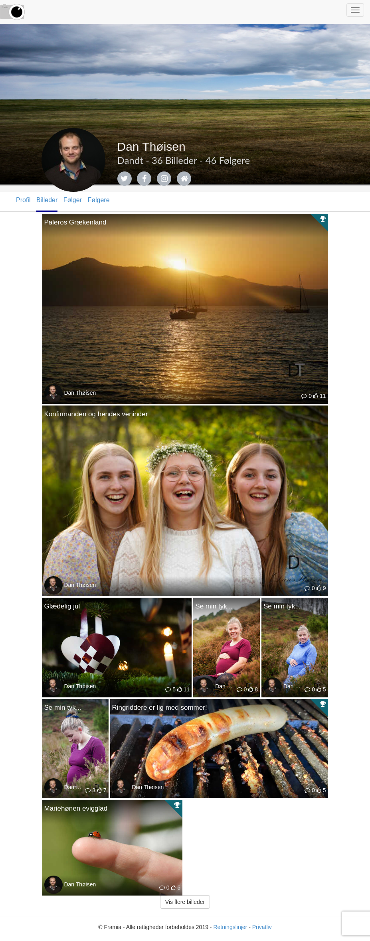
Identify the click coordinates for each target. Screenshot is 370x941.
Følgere (98, 200)
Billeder (46, 200)
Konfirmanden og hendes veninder (96, 414)
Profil (23, 200)
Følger (72, 200)
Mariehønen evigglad (76, 808)
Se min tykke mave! (224, 606)
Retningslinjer (230, 927)
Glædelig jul (62, 606)
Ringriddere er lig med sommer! (159, 707)
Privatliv (262, 927)
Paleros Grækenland (75, 222)
